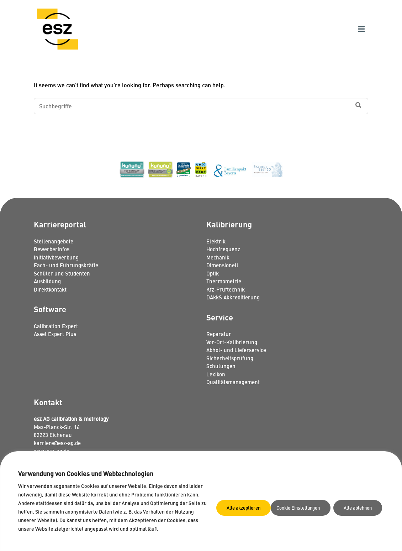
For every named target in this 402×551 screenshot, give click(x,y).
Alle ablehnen (297, 502)
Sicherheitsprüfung (229, 358)
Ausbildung (47, 281)
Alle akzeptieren (355, 502)
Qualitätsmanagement (233, 382)
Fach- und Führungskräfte (66, 265)
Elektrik (216, 241)
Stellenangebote (53, 241)
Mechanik (217, 257)
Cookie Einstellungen (234, 502)
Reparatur (218, 334)
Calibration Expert (56, 326)
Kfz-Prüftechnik (225, 289)
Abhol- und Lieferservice (236, 350)
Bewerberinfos (51, 249)
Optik (212, 273)
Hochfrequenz (223, 249)
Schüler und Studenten (62, 273)
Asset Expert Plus (55, 334)
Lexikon (215, 374)
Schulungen (221, 366)
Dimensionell (222, 265)
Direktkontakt (50, 289)
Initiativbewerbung (56, 257)
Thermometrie (223, 281)
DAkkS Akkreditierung (233, 297)
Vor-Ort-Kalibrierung (231, 342)
